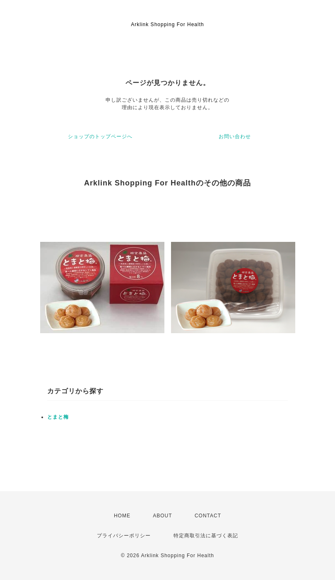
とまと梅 (58, 417)
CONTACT (208, 516)
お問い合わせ (235, 136)
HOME (122, 516)
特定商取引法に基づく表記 (206, 536)
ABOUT (162, 516)
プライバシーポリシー (124, 536)
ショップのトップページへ (100, 136)
